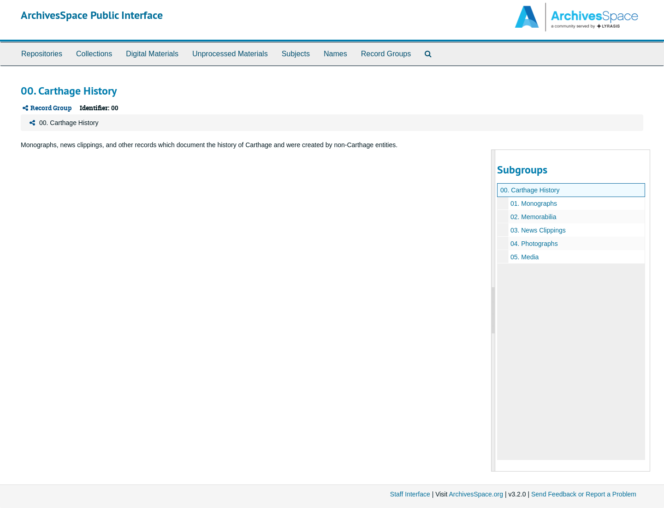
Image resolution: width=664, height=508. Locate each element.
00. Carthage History (529, 190)
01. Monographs (533, 203)
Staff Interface (410, 494)
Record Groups (386, 54)
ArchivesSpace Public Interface (92, 15)
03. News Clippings (538, 230)
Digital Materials (152, 54)
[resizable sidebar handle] (493, 310)
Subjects (296, 54)
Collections (94, 54)
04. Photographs (534, 243)
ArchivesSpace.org (476, 494)
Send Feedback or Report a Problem (583, 494)
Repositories (41, 54)
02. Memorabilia (533, 217)
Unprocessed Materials (230, 54)
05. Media (524, 257)
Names (335, 54)
